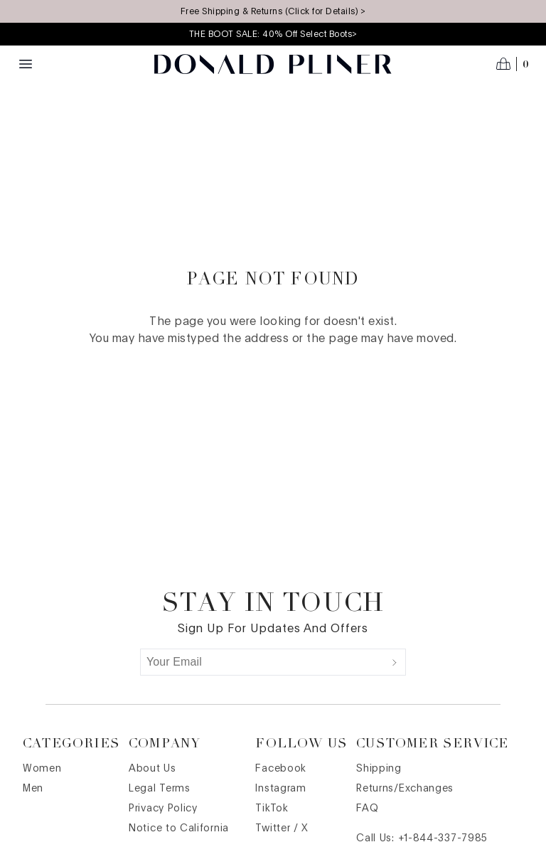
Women (42, 769)
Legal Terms (160, 789)
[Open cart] (512, 64)
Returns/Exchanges (405, 789)
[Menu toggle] (25, 64)
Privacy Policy (163, 809)
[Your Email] (262, 662)
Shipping (379, 769)
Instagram (280, 789)
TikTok (271, 809)
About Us (152, 769)
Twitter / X (282, 828)
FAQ (367, 809)
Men (33, 789)
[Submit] (394, 662)
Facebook (280, 769)
